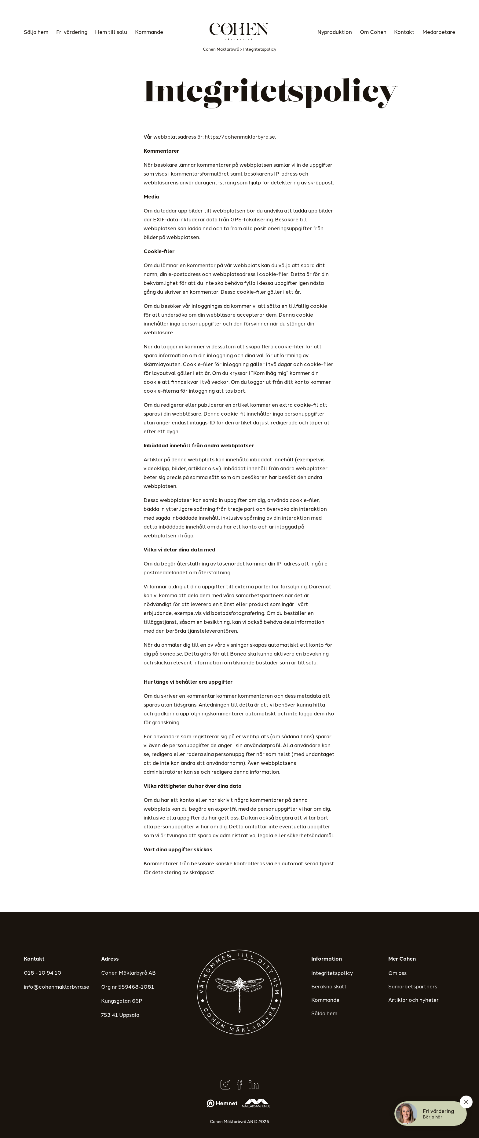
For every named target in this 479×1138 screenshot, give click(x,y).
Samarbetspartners (412, 986)
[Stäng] (466, 1102)
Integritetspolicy (332, 972)
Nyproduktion (334, 31)
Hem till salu (111, 31)
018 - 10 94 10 (42, 972)
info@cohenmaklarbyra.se (56, 986)
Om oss (397, 972)
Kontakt (404, 31)
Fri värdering (71, 31)
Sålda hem (324, 1012)
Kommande (149, 31)
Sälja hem (36, 31)
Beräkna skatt (329, 986)
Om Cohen (373, 31)
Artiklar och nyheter (413, 999)
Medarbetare (438, 31)
